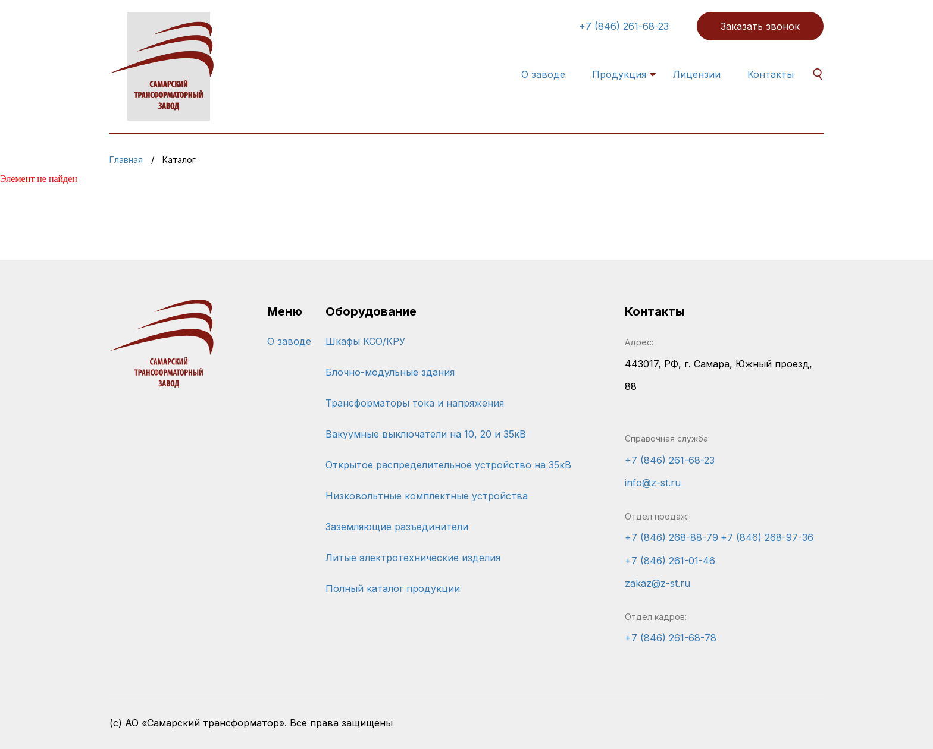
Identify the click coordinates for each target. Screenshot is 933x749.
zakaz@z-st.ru (657, 583)
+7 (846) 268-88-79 (671, 537)
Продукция (619, 74)
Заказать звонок (760, 26)
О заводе (543, 74)
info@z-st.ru (653, 483)
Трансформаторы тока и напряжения (414, 403)
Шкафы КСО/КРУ (365, 341)
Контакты (770, 74)
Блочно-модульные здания (390, 372)
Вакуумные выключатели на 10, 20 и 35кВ (425, 434)
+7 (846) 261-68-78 (670, 638)
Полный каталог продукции (392, 588)
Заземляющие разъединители (396, 527)
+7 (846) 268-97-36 (767, 537)
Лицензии (697, 74)
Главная (126, 160)
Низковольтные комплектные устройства (426, 496)
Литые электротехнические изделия (412, 558)
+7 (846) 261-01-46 (670, 561)
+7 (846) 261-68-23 (624, 26)
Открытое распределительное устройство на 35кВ (448, 465)
